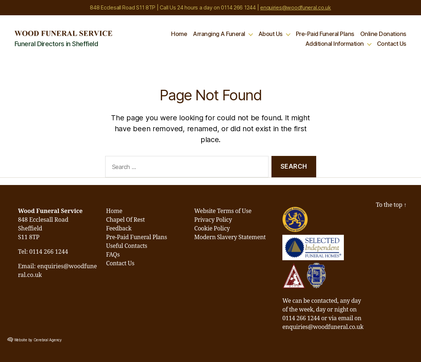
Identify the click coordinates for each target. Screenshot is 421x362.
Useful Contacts (126, 246)
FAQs (113, 254)
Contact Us (391, 43)
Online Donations (383, 34)
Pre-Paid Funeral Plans (325, 34)
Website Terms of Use (222, 211)
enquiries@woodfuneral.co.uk (295, 7)
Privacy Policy (213, 220)
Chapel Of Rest (125, 220)
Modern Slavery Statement (230, 237)
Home (179, 34)
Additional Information (334, 43)
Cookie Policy (212, 228)
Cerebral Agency (47, 340)
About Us (270, 34)
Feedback (119, 228)
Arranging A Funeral (219, 34)
